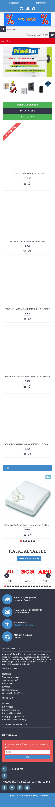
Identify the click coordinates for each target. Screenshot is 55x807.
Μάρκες (5, 703)
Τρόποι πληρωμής (10, 680)
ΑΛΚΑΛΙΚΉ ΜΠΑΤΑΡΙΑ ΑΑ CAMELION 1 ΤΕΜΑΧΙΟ (27, 444)
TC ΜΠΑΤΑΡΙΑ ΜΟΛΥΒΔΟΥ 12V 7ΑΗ (27, 174)
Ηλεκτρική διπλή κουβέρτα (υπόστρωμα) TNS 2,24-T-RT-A (28, 525)
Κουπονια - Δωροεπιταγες (14, 719)
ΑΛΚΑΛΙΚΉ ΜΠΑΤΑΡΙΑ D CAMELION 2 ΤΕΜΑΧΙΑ (27, 376)
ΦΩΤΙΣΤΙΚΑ (27, 116)
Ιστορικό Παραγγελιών (12, 713)
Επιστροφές (7, 707)
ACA (27, 581)
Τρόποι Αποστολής (10, 677)
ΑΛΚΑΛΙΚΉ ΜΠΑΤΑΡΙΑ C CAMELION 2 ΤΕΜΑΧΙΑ (27, 309)
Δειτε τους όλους (29, 558)
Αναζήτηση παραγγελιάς (13, 716)
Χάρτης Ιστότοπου (10, 710)
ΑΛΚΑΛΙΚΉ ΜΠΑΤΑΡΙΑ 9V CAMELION (27, 241)
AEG (45, 581)
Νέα (6, 468)
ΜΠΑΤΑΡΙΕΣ (27, 110)
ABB (10, 581)
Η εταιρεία (6, 674)
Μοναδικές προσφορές (25, 625)
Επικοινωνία (7, 683)
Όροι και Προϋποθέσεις (12, 693)
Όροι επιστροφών (10, 690)
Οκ (27, 757)
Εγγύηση (6, 687)
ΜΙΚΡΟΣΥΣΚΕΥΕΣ (27, 104)
